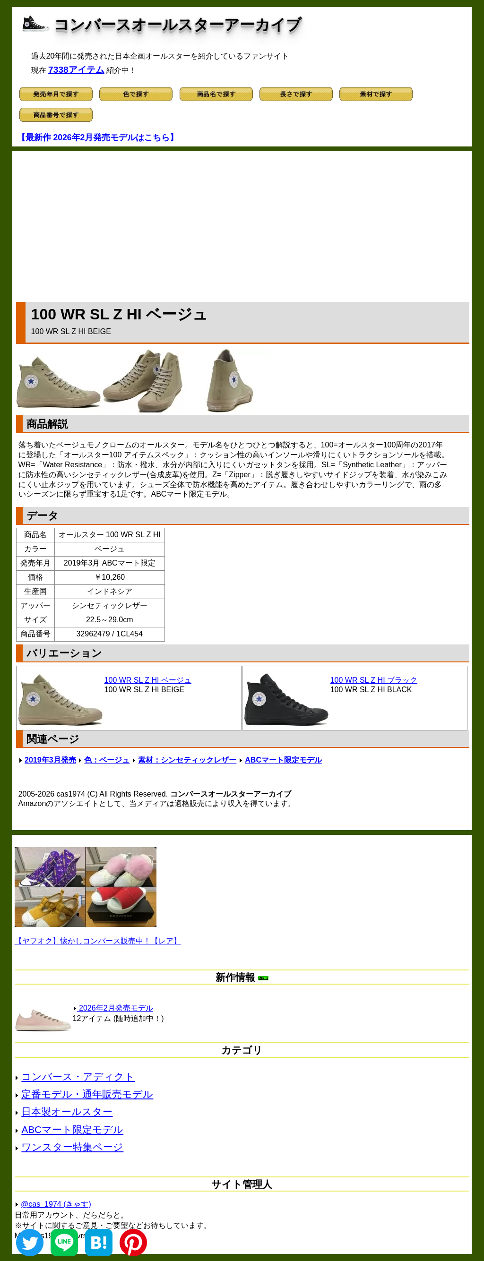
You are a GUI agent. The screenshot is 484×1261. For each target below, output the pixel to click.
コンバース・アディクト (78, 1076)
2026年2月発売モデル (113, 1008)
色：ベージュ (107, 760)
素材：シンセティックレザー (187, 760)
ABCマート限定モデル (283, 760)
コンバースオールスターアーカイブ (178, 24)
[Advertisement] (243, 224)
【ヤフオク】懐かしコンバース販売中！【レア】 (98, 941)
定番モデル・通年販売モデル (87, 1094)
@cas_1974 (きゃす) (56, 1204)
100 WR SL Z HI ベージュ (147, 680)
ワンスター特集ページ (72, 1146)
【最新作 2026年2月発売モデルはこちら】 (98, 137)
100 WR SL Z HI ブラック (373, 680)
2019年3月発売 (50, 760)
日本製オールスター (66, 1111)
